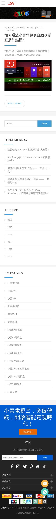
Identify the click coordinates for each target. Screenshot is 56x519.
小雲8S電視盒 (14, 353)
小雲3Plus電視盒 (16, 376)
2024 (9, 234)
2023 (9, 242)
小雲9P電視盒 (14, 329)
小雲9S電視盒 (14, 337)
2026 (9, 220)
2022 (9, 249)
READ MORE (15, 103)
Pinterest (31, 466)
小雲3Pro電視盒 (15, 361)
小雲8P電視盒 (14, 345)
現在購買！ (28, 432)
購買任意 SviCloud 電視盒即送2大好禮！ (28, 149)
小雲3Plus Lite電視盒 (18, 368)
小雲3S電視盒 (14, 384)
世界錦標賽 (13, 306)
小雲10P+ (12, 290)
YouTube (38, 466)
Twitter (25, 466)
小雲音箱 (12, 392)
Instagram (18, 466)
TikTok (44, 466)
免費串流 (12, 322)
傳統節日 (12, 314)
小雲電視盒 (13, 283)
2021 (9, 256)
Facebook (12, 466)
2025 (9, 227)
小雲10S (11, 298)
